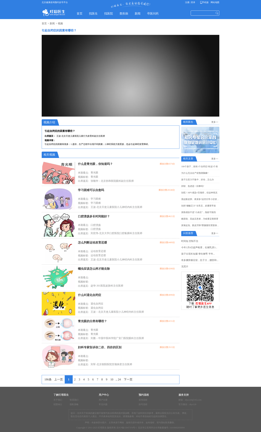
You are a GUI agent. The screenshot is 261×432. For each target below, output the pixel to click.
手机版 (205, 2)
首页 (44, 23)
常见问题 (103, 404)
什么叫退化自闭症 (89, 295)
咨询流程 (143, 400)
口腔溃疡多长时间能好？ (94, 216)
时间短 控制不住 (189, 241)
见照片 (184, 266)
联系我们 (74, 400)
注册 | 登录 (190, 2)
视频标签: (83, 177)
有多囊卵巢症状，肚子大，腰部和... (199, 260)
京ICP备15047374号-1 (126, 427)
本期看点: (83, 172)
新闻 (52, 23)
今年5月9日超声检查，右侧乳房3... (199, 247)
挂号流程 (143, 404)
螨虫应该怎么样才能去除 (94, 268)
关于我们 (57, 400)
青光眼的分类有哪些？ (92, 321)
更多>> (215, 122)
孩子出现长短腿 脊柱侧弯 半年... (198, 253)
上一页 (58, 379)
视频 (60, 23)
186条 (48, 379)
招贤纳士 (57, 404)
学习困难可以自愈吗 (91, 190)
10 (111, 379)
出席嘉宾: (83, 181)
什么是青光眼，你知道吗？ (95, 163)
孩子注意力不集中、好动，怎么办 (197, 179)
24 (119, 379)
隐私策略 (74, 404)
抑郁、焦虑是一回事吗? (192, 186)
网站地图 (214, 2)
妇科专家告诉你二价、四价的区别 (99, 347)
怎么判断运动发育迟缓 (92, 242)
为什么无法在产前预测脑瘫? (194, 173)
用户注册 (103, 400)
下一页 (128, 379)
